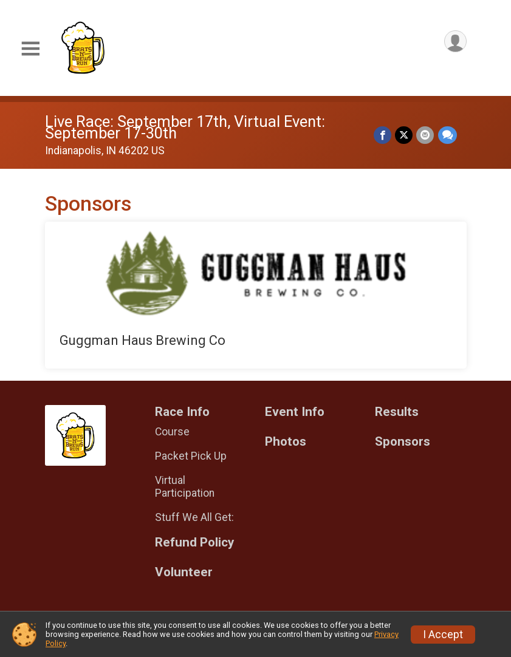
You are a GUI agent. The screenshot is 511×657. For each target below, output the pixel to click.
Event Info (294, 412)
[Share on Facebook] (383, 135)
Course (172, 432)
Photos (285, 442)
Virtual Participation (184, 486)
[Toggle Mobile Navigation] (30, 48)
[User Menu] (455, 41)
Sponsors (402, 442)
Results (397, 412)
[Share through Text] (447, 135)
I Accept (443, 634)
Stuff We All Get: (194, 517)
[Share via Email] (425, 135)
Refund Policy (194, 543)
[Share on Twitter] (404, 135)
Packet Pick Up (191, 456)
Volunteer (184, 572)
